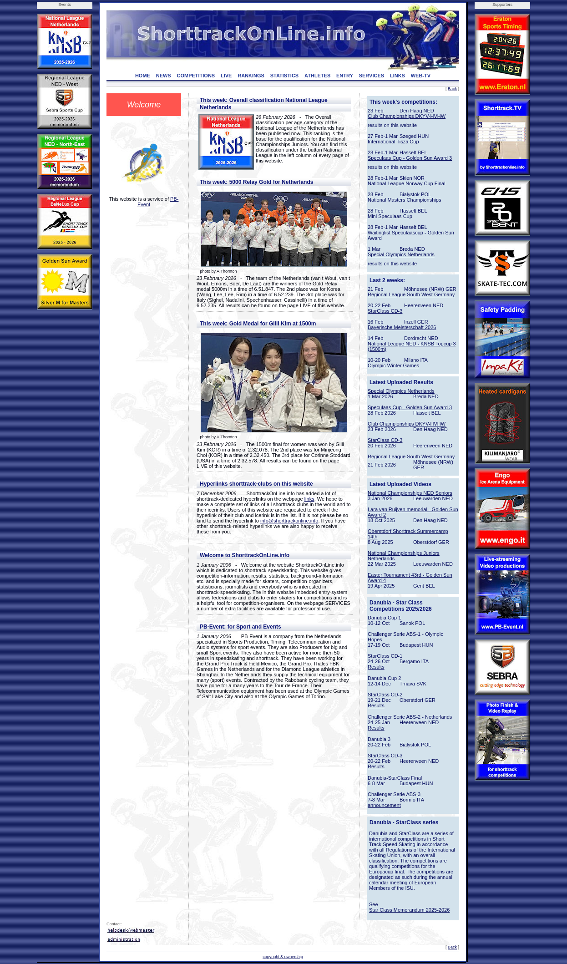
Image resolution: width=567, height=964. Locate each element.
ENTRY (344, 75)
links (309, 499)
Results (376, 667)
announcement (384, 805)
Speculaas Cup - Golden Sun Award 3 (410, 158)
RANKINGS (251, 75)
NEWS (163, 75)
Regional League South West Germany (411, 294)
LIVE (226, 75)
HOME (142, 75)
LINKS (397, 75)
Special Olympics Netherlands (401, 254)
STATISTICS (284, 75)
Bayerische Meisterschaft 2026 (402, 327)
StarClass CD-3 (385, 311)
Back (452, 88)
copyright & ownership (283, 956)
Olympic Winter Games (393, 365)
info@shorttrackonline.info (289, 520)
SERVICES (371, 75)
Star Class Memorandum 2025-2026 (409, 910)
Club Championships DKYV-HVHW (407, 116)
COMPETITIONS (196, 75)
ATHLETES (317, 75)
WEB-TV (420, 75)
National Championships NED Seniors (410, 493)
